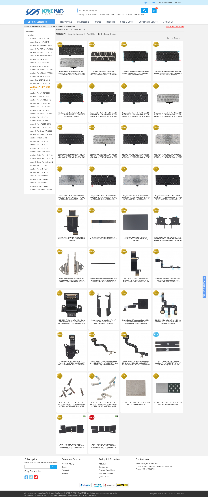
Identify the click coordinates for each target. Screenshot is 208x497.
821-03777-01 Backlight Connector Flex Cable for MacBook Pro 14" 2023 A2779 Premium (71, 238)
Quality (64, 467)
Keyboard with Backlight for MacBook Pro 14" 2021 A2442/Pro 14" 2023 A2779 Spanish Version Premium (168, 73)
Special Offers (126, 22)
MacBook (46, 26)
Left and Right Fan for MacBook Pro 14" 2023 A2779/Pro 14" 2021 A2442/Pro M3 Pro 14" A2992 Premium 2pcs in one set (168, 238)
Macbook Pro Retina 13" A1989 (41, 134)
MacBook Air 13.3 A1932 (38, 138)
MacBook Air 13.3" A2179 (39, 121)
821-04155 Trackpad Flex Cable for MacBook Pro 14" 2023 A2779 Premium (103, 238)
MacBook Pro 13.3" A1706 (39, 148)
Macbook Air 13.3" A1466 (38, 186)
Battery (106, 34)
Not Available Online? (204, 287)
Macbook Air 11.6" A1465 (38, 183)
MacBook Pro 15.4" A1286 (39, 169)
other (114, 34)
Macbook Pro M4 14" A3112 (39, 59)
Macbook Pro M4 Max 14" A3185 (41, 52)
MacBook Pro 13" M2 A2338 (40, 93)
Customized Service (148, 22)
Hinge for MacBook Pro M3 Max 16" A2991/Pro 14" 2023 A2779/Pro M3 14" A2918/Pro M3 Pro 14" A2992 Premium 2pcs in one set (71, 281)
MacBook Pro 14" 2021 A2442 (40, 100)
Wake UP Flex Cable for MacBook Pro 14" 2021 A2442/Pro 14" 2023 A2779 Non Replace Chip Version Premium (104, 363)
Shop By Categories (37, 22)
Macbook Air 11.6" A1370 (38, 176)
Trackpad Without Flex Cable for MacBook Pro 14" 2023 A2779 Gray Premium (136, 238)
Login (145, 2)
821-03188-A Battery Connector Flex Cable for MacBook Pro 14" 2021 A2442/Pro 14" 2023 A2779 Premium (167, 280)
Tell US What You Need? (175, 27)
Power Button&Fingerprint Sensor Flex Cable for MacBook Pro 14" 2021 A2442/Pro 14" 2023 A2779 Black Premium (135, 322)
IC (99, 34)
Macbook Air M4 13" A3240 (39, 42)
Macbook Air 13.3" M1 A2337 (40, 110)
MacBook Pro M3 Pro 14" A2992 (41, 73)
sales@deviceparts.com (149, 464)
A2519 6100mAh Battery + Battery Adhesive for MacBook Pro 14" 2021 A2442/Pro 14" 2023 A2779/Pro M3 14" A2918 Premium (72, 447)
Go (53, 466)
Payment (65, 470)
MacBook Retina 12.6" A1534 (40, 152)
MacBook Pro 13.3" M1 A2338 (40, 107)
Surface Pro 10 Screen (124, 15)
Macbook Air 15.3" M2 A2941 (40, 80)
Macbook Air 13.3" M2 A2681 (40, 96)
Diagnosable (83, 22)
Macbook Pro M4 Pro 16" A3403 (41, 45)
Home (26, 26)
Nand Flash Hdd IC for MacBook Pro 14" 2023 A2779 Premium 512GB (168, 403)
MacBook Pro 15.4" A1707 (39, 145)
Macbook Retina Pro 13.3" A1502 (41, 162)
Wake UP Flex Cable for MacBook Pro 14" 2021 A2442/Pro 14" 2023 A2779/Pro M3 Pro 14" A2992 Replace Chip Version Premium (136, 364)
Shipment (65, 473)
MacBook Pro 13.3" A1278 (39, 172)
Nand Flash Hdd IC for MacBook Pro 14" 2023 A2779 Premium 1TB (136, 403)
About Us (102, 464)
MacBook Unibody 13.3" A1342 (41, 190)
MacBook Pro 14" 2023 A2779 (64, 26)
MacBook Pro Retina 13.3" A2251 (41, 114)
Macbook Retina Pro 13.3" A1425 (41, 159)
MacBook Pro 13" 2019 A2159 (40, 127)
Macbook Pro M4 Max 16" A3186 (41, 49)
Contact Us (168, 22)
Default (176, 38)
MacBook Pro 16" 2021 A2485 (40, 103)
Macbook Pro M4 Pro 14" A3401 (41, 56)
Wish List (178, 2)
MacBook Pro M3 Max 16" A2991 (41, 70)
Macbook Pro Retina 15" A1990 (41, 131)
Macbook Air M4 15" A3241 (39, 39)
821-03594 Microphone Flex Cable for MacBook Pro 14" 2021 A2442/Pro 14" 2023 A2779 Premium (168, 321)
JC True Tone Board (106, 15)
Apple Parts (36, 26)
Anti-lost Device (139, 15)
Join (153, 2)
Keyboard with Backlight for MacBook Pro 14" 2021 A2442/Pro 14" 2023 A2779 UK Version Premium (71, 114)
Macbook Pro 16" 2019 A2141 (40, 124)
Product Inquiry (68, 464)
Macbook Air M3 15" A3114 (39, 63)
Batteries (111, 22)
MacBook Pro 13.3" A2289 (39, 117)
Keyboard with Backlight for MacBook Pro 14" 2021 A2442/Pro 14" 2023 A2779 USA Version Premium (136, 73)
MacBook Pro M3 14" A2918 (40, 77)
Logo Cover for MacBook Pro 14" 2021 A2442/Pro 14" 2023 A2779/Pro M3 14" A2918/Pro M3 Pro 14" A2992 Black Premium (103, 281)
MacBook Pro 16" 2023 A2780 (40, 83)
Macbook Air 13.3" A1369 (38, 179)
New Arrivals (66, 22)
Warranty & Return (106, 473)
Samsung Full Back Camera (87, 15)
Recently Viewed (165, 2)
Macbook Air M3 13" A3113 (39, 66)
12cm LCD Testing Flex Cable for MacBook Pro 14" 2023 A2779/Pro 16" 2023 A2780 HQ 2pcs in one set (168, 363)
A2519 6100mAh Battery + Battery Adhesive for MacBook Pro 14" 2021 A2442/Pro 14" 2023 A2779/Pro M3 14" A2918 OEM (104, 447)
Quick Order (104, 476)
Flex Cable (91, 34)
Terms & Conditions (107, 470)
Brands (97, 22)
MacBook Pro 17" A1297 (38, 165)
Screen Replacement (75, 34)
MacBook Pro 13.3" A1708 (39, 141)
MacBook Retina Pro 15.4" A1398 (41, 155)
